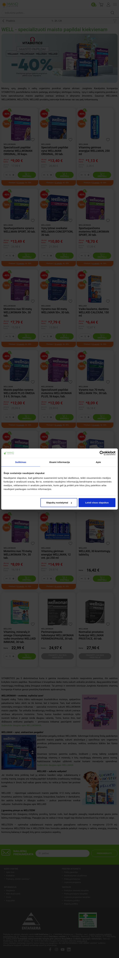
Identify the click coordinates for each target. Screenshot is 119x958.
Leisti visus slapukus (97, 502)
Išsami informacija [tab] (59, 462)
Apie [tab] (98, 462)
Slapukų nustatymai (59, 502)
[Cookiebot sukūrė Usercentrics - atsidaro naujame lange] (101, 453)
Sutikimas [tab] (20, 462)
